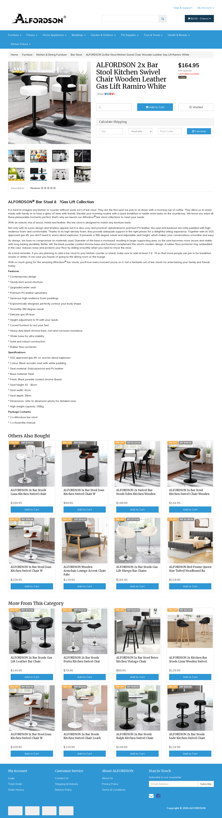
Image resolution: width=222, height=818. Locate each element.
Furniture (14, 35)
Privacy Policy (110, 784)
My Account (206, 7)
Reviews (43, 188)
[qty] (111, 131)
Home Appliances (54, 35)
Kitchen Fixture (21, 44)
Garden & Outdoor (103, 35)
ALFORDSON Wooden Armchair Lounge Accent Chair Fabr (85, 570)
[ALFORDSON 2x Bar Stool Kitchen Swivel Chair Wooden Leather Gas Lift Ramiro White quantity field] (114, 107)
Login (11, 778)
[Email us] (151, 796)
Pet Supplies (129, 35)
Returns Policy (63, 789)
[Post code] (170, 131)
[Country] (140, 131)
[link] (158, 796)
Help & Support (183, 7)
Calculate (199, 131)
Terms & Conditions (113, 789)
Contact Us (61, 778)
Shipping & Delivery (66, 784)
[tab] (18, 188)
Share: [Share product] (106, 93)
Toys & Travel (153, 35)
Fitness (32, 35)
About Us (107, 778)
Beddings (79, 35)
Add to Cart (155, 107)
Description (17, 188)
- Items (199, 18)
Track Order (15, 784)
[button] (196, 107)
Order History (16, 789)
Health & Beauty (179, 35)
